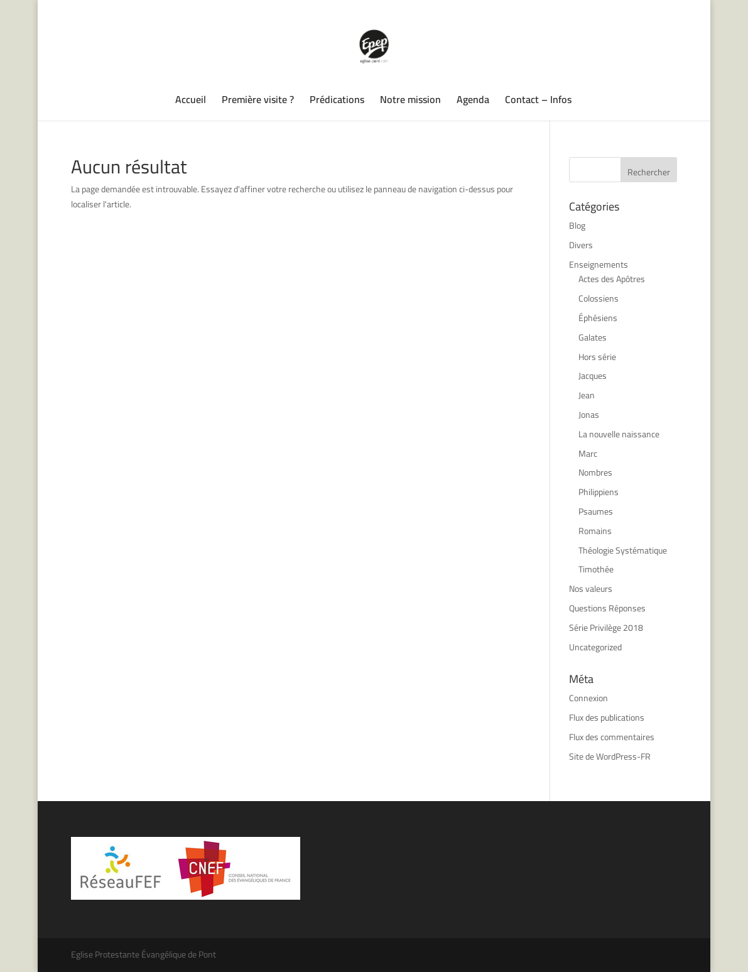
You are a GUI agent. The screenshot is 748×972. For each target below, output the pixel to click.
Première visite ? (258, 102)
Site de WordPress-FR (610, 756)
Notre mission (410, 102)
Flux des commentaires (611, 737)
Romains (595, 531)
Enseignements (598, 264)
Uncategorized (595, 647)
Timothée (596, 569)
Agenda (473, 102)
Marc (587, 453)
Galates (592, 337)
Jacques (592, 376)
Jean (586, 395)
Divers (581, 245)
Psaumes (595, 511)
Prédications (337, 102)
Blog (577, 225)
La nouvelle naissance (618, 434)
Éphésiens (597, 318)
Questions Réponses (607, 608)
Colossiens (598, 298)
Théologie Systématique (622, 550)
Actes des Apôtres (611, 279)
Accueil (190, 102)
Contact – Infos (538, 102)
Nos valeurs (590, 589)
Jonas (588, 415)
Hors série (597, 357)
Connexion (588, 698)
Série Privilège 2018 (606, 628)
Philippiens (598, 492)
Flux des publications (606, 717)
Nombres (595, 472)
